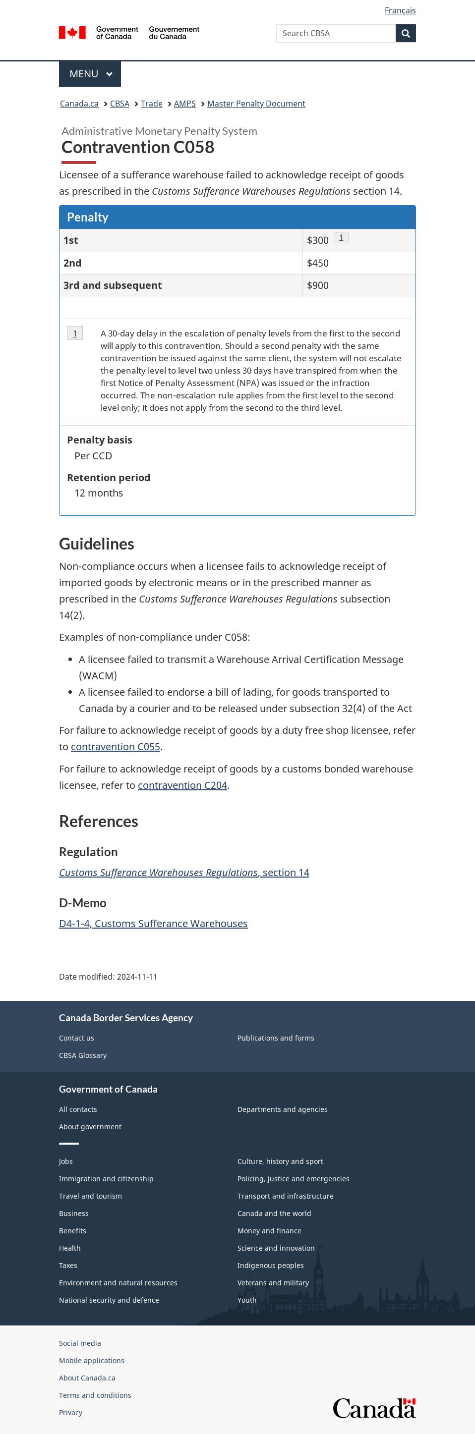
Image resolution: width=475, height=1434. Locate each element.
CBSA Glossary (83, 1055)
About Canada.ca (87, 1377)
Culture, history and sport (280, 1161)
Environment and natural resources (118, 1282)
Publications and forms (276, 1038)
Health (70, 1248)
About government (90, 1126)
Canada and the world (274, 1213)
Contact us (76, 1038)
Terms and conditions (95, 1395)
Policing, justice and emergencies (294, 1178)
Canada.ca (79, 103)
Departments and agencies (283, 1109)
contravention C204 (182, 785)
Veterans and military (273, 1282)
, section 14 (184, 872)
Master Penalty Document (256, 103)
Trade (152, 103)
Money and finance (269, 1230)
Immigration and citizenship (106, 1178)
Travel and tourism (90, 1196)
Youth (247, 1300)
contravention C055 (115, 746)
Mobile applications (91, 1360)
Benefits (72, 1230)
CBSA (119, 103)
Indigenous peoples (271, 1265)
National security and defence (109, 1300)
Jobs (66, 1161)
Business (74, 1213)
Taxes (68, 1265)
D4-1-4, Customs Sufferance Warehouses (153, 923)
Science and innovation (276, 1248)
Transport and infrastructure (286, 1196)
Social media (80, 1343)
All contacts (78, 1109)
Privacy (70, 1412)
